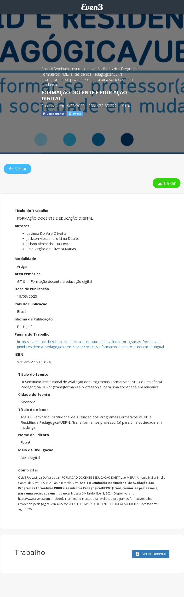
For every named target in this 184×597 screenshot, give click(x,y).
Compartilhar (53, 113)
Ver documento (150, 553)
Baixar (166, 183)
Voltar (17, 169)
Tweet (75, 113)
